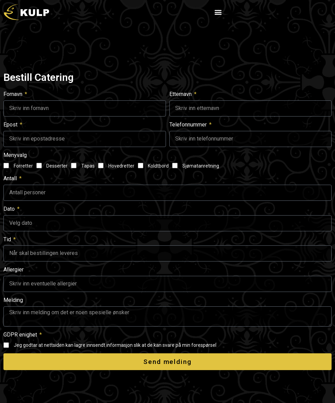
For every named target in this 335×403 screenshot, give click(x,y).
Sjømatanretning (200, 166)
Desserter (57, 166)
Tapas (88, 166)
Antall (10, 178)
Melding (13, 300)
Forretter (23, 166)
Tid (7, 239)
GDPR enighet (20, 334)
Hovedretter (121, 166)
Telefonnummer (188, 124)
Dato (9, 209)
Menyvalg (15, 155)
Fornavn (13, 94)
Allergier (13, 269)
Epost (11, 124)
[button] (218, 11)
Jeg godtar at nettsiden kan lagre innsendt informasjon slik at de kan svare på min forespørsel (115, 345)
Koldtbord (158, 166)
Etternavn (181, 94)
